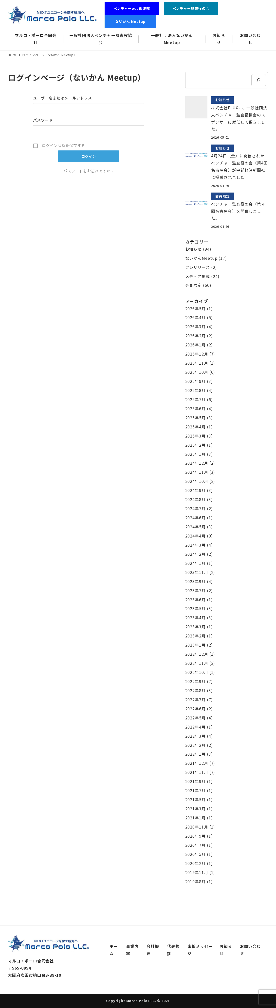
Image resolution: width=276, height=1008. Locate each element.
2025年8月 (195, 390)
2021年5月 (195, 799)
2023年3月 (195, 627)
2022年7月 (195, 699)
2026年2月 (195, 336)
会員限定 (193, 285)
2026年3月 (195, 326)
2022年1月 (195, 754)
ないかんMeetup (201, 258)
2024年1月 (195, 563)
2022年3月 (195, 736)
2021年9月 (195, 781)
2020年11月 (196, 827)
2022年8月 (195, 690)
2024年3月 (195, 545)
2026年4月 (195, 317)
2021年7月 (195, 790)
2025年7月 (195, 399)
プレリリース (197, 267)
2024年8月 (195, 499)
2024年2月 (195, 554)
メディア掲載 (197, 276)
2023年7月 (195, 590)
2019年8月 (195, 881)
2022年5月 (195, 718)
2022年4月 (195, 727)
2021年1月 (195, 818)
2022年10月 (196, 672)
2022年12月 (196, 654)
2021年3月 (195, 809)
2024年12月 (196, 463)
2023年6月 (195, 599)
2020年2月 (195, 863)
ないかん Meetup (132, 21)
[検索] (258, 80)
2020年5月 (195, 854)
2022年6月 (195, 709)
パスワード (43, 120)
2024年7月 (195, 508)
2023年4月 (195, 617)
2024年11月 (196, 472)
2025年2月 (195, 445)
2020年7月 (195, 845)
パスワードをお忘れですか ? (88, 170)
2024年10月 (196, 481)
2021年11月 (196, 772)
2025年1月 (195, 454)
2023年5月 (195, 608)
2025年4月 (195, 427)
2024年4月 (195, 536)
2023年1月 (195, 645)
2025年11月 (196, 363)
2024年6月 (195, 517)
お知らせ (193, 249)
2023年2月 (195, 636)
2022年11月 (196, 663)
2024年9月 (195, 490)
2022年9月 (195, 681)
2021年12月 (196, 763)
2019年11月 (196, 872)
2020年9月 (195, 836)
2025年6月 (195, 408)
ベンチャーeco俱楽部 (131, 8)
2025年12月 (196, 354)
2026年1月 (195, 345)
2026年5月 (195, 308)
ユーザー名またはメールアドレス (62, 97)
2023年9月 (195, 581)
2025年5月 (195, 418)
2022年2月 (195, 745)
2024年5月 (195, 527)
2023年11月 (196, 572)
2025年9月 (195, 381)
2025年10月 (196, 372)
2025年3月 (195, 436)
